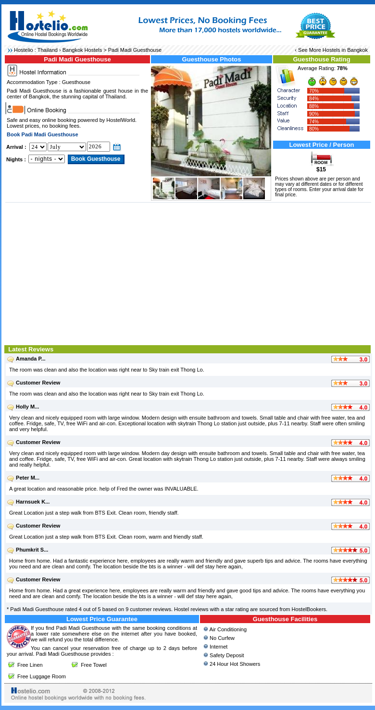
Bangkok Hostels (82, 50)
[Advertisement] (188, 272)
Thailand (48, 50)
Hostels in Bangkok (345, 50)
